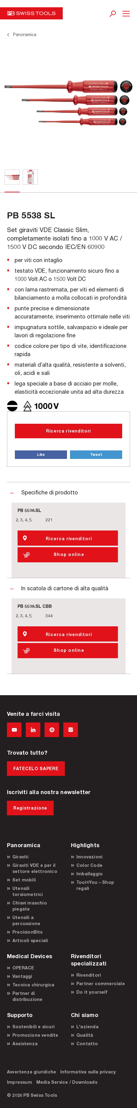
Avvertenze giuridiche (31, 1071)
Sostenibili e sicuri (33, 1026)
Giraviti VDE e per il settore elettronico (34, 868)
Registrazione (30, 807)
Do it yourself (91, 992)
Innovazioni (89, 856)
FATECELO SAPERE (35, 768)
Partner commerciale (100, 983)
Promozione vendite (35, 1035)
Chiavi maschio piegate (29, 905)
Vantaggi (22, 976)
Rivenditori (88, 975)
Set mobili (24, 879)
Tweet (96, 454)
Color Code (89, 865)
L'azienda (87, 1026)
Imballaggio (89, 873)
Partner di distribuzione (27, 996)
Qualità (84, 1035)
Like (41, 454)
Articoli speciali (30, 940)
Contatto (87, 1043)
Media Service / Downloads (66, 1082)
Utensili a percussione (26, 920)
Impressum (19, 1082)
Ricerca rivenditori (68, 430)
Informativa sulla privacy (88, 1071)
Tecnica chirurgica (33, 984)
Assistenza (25, 1043)
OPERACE (23, 967)
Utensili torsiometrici (27, 891)
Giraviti (20, 856)
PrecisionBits (27, 932)
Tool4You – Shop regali (95, 885)
